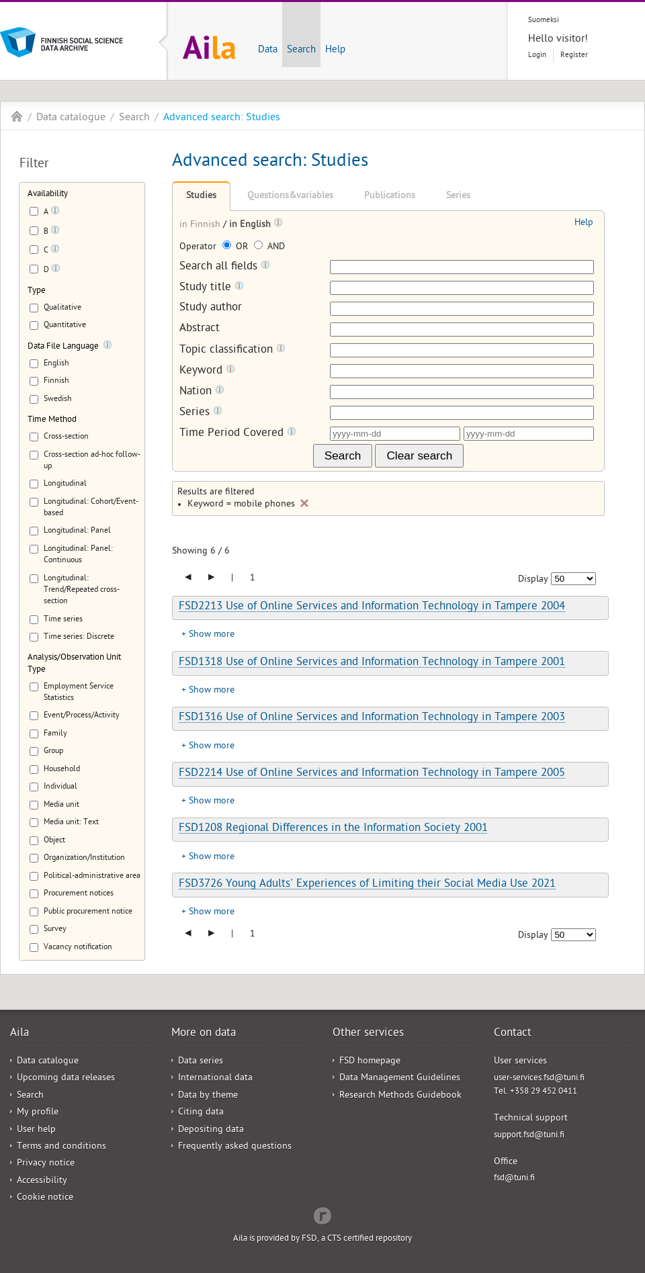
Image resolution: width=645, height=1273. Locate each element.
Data (267, 50)
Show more (211, 635)
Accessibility (42, 1181)
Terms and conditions (61, 1147)
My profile (37, 1112)
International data (215, 1078)
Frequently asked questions (235, 1147)
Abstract (199, 329)
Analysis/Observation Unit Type (74, 663)
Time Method (52, 420)
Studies (201, 196)
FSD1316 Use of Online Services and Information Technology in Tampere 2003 (372, 718)
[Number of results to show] (573, 578)
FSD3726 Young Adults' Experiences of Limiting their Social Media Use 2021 (367, 884)
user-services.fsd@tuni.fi (539, 1078)
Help (335, 50)
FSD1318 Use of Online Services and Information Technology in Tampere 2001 (372, 663)
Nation (201, 392)
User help (36, 1130)
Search (301, 50)
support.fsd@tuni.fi (529, 1136)
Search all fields (224, 267)
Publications (389, 196)
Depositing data (211, 1130)
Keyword (207, 371)
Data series (200, 1061)
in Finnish (201, 225)
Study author (210, 308)
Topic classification (232, 350)
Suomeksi (543, 20)
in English (251, 225)
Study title (211, 287)
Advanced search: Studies (221, 118)
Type (37, 291)
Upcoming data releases (66, 1078)
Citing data (201, 1112)
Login (537, 55)
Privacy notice (46, 1164)
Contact (512, 1034)
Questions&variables (290, 196)
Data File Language (63, 347)
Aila (17, 116)
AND (269, 247)
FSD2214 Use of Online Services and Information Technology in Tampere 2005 (372, 774)
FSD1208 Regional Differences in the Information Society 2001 (333, 829)
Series (458, 196)
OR (236, 247)
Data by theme (208, 1096)
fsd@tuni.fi (514, 1179)
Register (574, 55)
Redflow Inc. (322, 1214)
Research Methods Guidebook (400, 1096)
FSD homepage (369, 1061)
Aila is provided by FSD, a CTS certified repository (322, 1239)
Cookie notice (45, 1198)
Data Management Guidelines (399, 1078)
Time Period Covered (237, 433)
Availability (48, 194)
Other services (368, 1034)
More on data (203, 1034)
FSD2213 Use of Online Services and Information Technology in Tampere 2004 (372, 607)
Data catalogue (70, 118)
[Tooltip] (55, 213)
